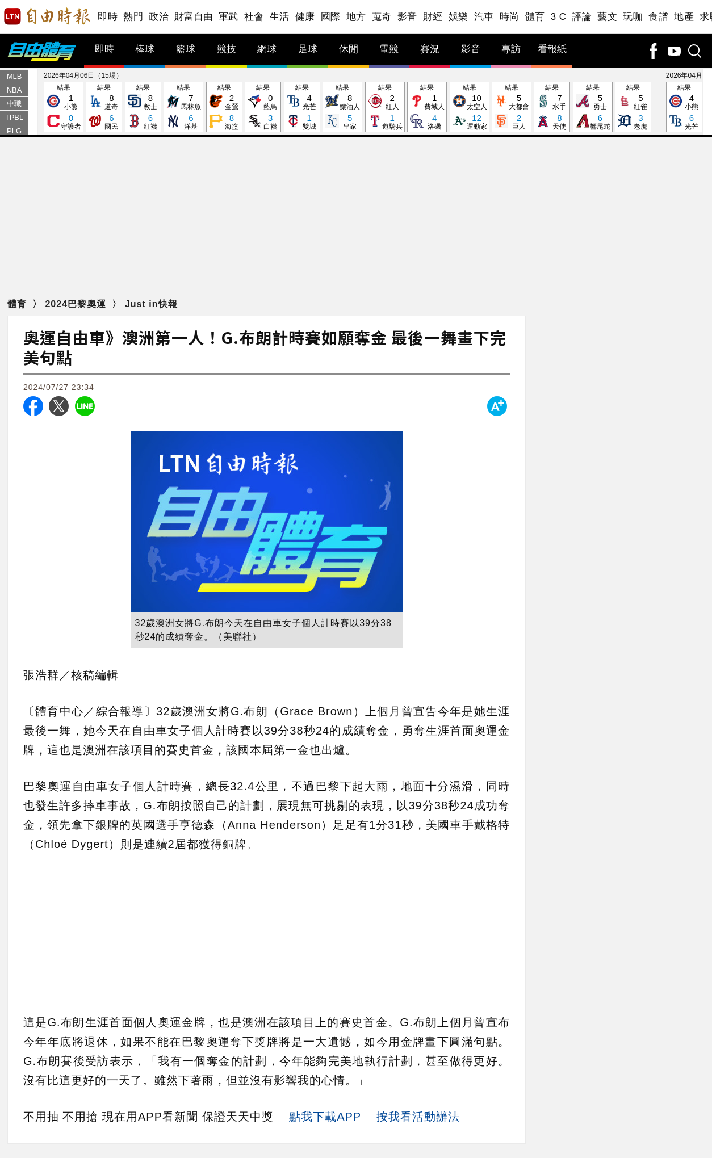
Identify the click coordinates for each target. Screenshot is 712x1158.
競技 (226, 49)
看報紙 (552, 49)
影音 (407, 16)
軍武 (228, 16)
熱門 (133, 16)
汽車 (484, 16)
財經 (433, 16)
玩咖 (633, 16)
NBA (14, 90)
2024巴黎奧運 (77, 304)
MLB (14, 76)
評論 (582, 16)
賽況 (429, 49)
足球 (307, 49)
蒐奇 (382, 16)
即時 (108, 16)
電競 (389, 49)
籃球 (185, 49)
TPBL (14, 117)
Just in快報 (151, 304)
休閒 (348, 49)
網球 (267, 49)
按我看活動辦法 (418, 1116)
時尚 (510, 16)
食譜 (658, 16)
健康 (305, 16)
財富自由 (193, 16)
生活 (280, 16)
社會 (254, 16)
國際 (331, 16)
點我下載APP (325, 1116)
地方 (356, 16)
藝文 (607, 16)
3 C (559, 16)
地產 (684, 16)
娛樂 (458, 16)
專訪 (511, 49)
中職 (14, 103)
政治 (159, 16)
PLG (14, 131)
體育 (535, 16)
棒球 (144, 49)
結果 (63, 107)
